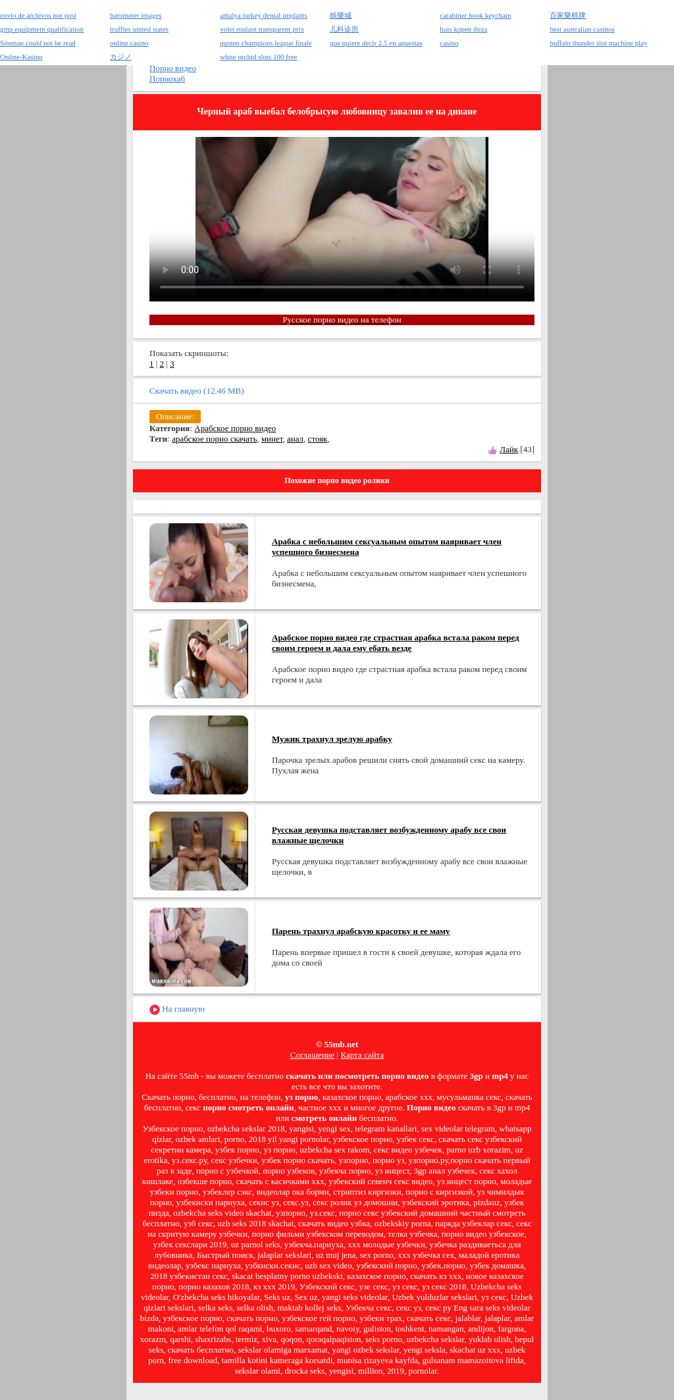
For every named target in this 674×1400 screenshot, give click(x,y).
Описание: (175, 416)
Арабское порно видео (235, 428)
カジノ (121, 57)
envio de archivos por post (38, 15)
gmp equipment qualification (42, 29)
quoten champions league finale (266, 43)
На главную (177, 1009)
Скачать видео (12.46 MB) (196, 391)
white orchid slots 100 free (258, 57)
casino (449, 43)
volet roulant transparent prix (262, 29)
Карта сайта (362, 1055)
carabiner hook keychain (475, 15)
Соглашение (312, 1055)
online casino (129, 43)
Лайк (509, 449)
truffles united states (139, 29)
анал (295, 439)
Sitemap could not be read (38, 43)
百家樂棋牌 (568, 15)
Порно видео (172, 68)
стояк (318, 439)
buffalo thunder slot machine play (598, 43)
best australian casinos (582, 29)
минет (272, 439)
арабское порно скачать (214, 439)
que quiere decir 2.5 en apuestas (376, 43)
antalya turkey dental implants (263, 15)
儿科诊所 (344, 29)
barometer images (136, 15)
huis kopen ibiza (463, 29)
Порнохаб (167, 79)
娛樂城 (340, 15)
